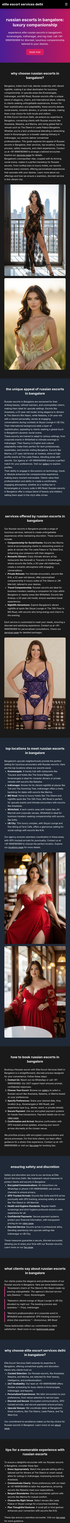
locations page (16, 847)
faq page (34, 1145)
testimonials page (45, 1329)
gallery (46, 463)
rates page (13, 1118)
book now (35, 52)
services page (24, 155)
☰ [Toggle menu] (66, 4)
